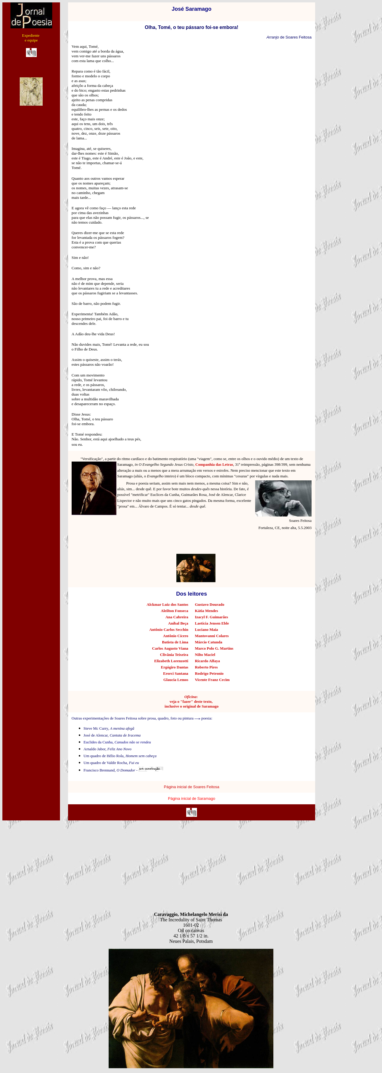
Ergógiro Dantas (174, 667)
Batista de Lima (175, 642)
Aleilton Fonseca (174, 610)
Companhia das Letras (214, 464)
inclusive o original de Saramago (192, 706)
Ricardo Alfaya (207, 661)
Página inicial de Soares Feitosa (191, 787)
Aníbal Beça (178, 623)
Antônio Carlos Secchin (168, 629)
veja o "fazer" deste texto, (191, 701)
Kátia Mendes (206, 610)
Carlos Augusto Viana (170, 648)
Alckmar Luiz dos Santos (167, 604)
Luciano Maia (206, 629)
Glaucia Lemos (175, 679)
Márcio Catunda (208, 642)
